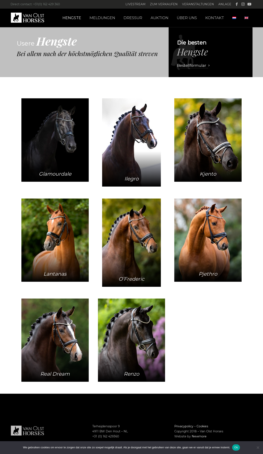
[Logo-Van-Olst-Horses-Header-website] (30, 18)
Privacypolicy (183, 426)
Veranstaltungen (198, 4)
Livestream (135, 4)
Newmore (199, 436)
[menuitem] (135, 4)
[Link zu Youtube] (249, 4)
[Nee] (258, 447)
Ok (236, 447)
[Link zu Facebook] (237, 4)
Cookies (202, 426)
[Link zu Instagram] (243, 4)
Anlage (224, 4)
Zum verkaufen (164, 4)
